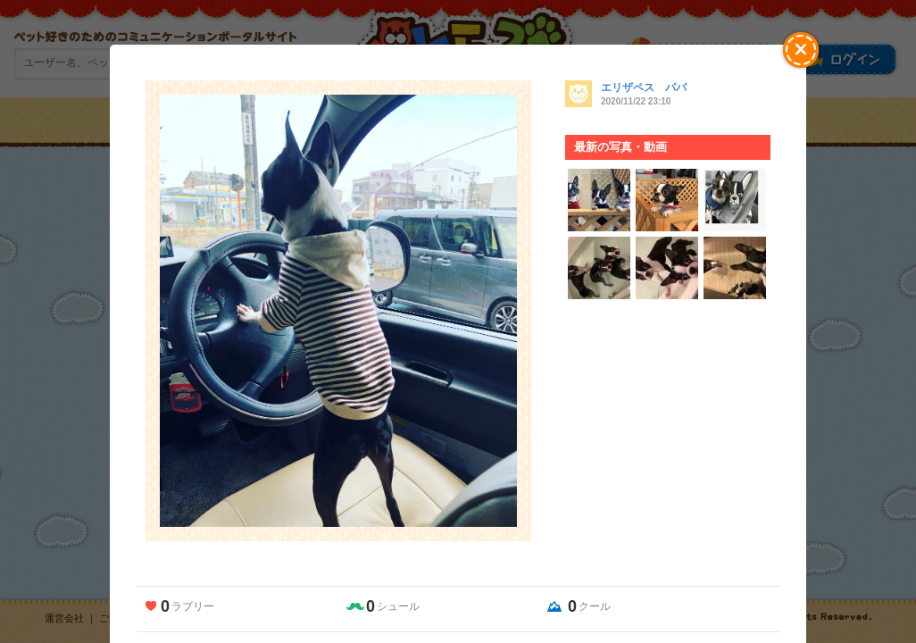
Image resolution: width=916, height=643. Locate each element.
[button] (801, 50)
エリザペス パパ (644, 87)
